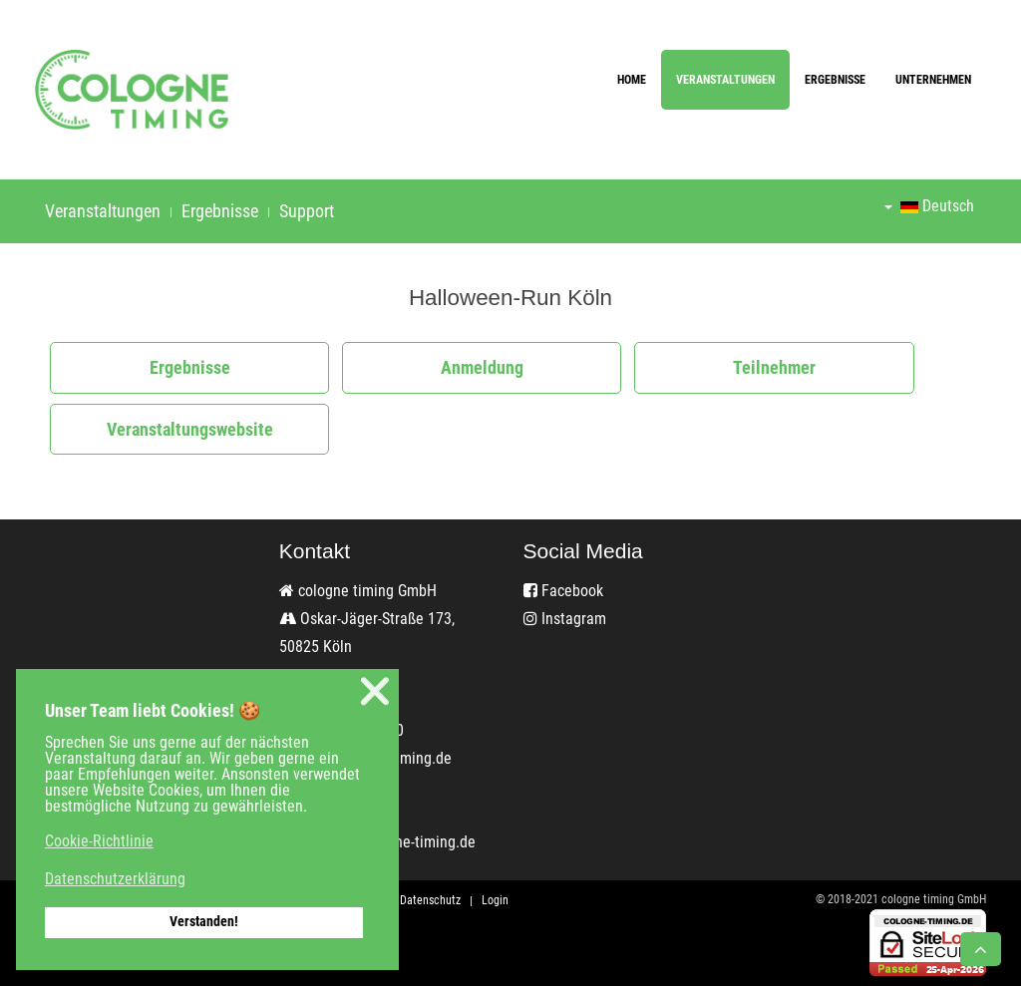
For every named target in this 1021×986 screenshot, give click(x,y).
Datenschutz (430, 900)
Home (631, 80)
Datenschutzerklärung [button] (115, 878)
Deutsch (929, 205)
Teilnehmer (774, 367)
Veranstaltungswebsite (190, 429)
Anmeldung (482, 367)
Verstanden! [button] (204, 921)
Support (306, 210)
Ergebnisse (835, 80)
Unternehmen (933, 80)
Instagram (564, 618)
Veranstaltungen (725, 80)
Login (495, 900)
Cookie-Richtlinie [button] (99, 840)
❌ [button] (375, 691)
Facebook (563, 590)
